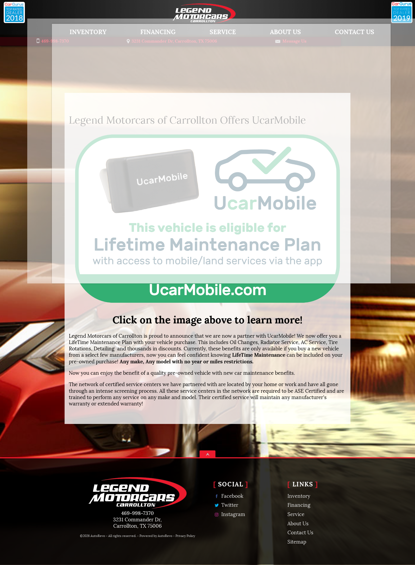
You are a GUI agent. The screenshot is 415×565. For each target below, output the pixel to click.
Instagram (229, 514)
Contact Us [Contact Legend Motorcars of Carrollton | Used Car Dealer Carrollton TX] (340, 31)
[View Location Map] (205, 40)
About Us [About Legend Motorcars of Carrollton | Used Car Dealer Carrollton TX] (271, 31)
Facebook (228, 495)
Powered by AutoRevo (155, 535)
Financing (298, 504)
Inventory (74, 31)
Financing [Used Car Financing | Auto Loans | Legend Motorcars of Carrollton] (144, 31)
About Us (298, 523)
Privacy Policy (185, 535)
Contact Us (300, 532)
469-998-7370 (137, 513)
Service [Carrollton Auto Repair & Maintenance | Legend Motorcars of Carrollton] (209, 31)
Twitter (225, 504)
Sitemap (296, 541)
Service (295, 514)
